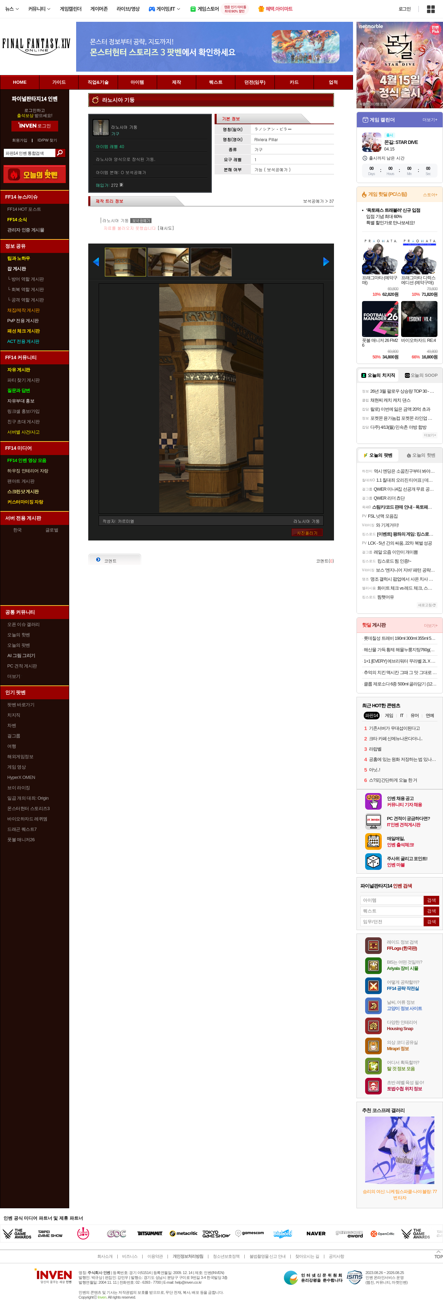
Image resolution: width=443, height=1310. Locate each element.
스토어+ (430, 194)
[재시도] (165, 228)
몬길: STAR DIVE (401, 142)
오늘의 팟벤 (18, 645)
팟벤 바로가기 (20, 704)
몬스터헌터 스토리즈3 (28, 808)
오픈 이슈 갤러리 (23, 624)
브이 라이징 (18, 787)
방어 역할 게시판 (25, 279)
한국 (17, 530)
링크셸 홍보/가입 (23, 411)
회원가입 (19, 140)
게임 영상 (16, 767)
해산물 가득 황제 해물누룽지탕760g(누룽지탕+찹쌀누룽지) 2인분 (400, 649)
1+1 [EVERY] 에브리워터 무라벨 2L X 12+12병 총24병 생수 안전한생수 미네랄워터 (400, 661)
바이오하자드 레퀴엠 (27, 819)
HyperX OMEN (21, 777)
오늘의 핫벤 (18, 635)
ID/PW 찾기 (47, 140)
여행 (11, 746)
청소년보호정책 (226, 1256)
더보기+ (430, 120)
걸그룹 (13, 736)
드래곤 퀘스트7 (22, 829)
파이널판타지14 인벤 (34, 98)
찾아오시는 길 (307, 1256)
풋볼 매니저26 (21, 839)
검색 (60, 153)
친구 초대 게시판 (23, 421)
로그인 (404, 9)
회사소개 (104, 1256)
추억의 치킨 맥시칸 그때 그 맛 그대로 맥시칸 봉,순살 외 (400, 672)
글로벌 (51, 530)
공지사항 (336, 1256)
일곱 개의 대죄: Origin (27, 798)
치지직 (13, 715)
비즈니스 (129, 1256)
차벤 (11, 725)
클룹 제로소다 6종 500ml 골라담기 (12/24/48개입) (400, 683)
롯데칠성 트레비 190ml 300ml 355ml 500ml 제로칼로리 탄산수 (400, 638)
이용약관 (155, 1256)
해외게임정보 (20, 756)
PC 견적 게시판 (22, 666)
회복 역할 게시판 (25, 289)
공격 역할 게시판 (25, 300)
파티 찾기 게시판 (23, 380)
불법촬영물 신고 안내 (268, 1256)
